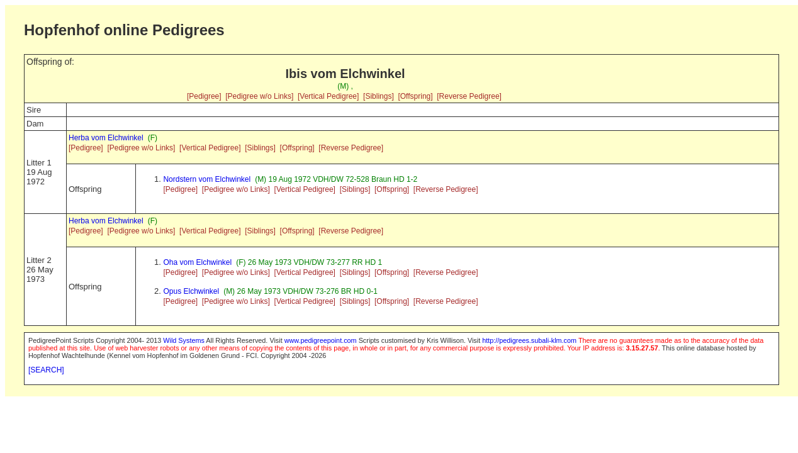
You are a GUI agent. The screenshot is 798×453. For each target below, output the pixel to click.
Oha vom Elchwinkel (197, 262)
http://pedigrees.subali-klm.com (529, 340)
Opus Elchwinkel (191, 291)
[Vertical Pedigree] (328, 96)
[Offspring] (415, 96)
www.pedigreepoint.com (320, 340)
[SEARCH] (46, 370)
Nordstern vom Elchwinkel (206, 179)
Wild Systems (184, 340)
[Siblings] (378, 96)
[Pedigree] (204, 96)
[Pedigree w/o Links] (259, 96)
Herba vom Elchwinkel (106, 137)
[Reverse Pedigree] (469, 96)
